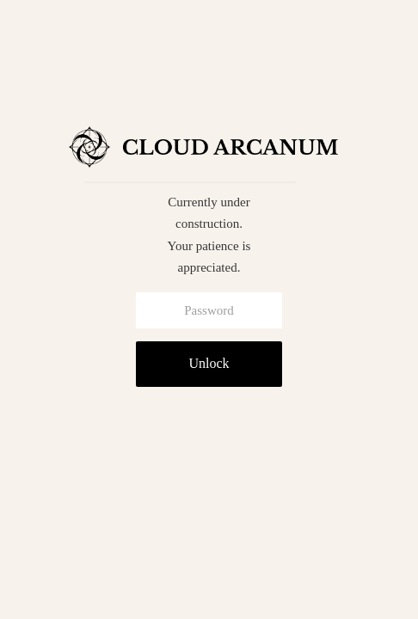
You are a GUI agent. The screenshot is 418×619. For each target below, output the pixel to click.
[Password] (209, 310)
